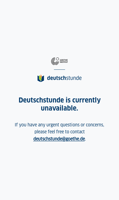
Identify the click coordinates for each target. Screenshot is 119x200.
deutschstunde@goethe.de (59, 139)
